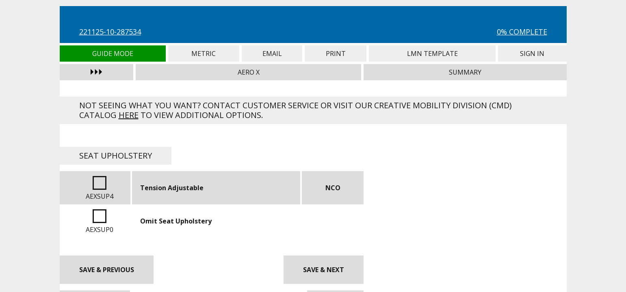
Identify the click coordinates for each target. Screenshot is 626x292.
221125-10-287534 (110, 31)
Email (272, 53)
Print (335, 53)
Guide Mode (113, 53)
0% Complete (522, 31)
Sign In (532, 53)
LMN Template (432, 53)
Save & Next (323, 269)
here (129, 115)
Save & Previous (106, 269)
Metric (203, 53)
